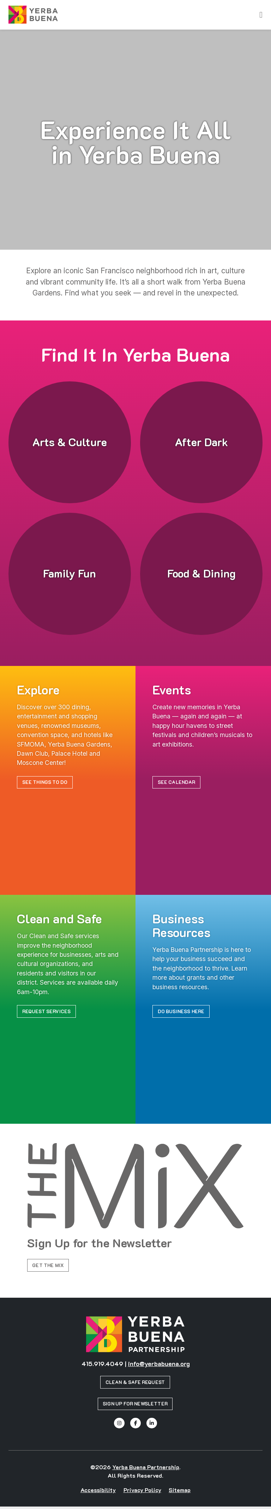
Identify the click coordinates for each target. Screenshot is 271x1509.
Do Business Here (182, 1012)
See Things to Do (46, 782)
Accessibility (98, 1492)
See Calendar (177, 782)
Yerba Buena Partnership (145, 1469)
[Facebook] (135, 1425)
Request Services (47, 1012)
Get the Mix (49, 1266)
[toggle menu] (261, 15)
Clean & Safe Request (135, 1384)
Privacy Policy (142, 1492)
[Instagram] (119, 1425)
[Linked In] (151, 1425)
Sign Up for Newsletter (135, 1406)
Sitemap (180, 1492)
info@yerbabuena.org (159, 1365)
